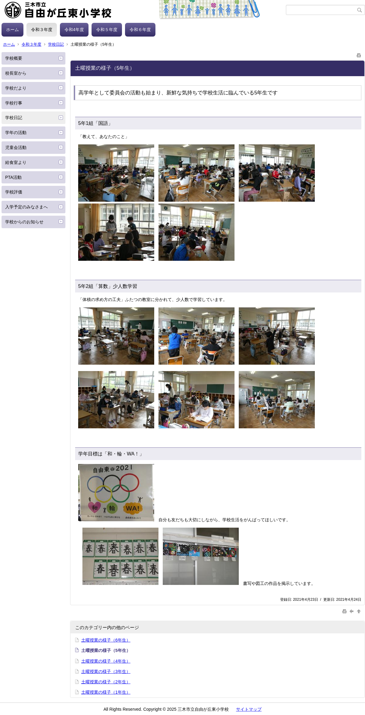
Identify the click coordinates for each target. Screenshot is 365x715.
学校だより (15, 88)
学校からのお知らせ (24, 221)
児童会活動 (15, 147)
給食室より (15, 162)
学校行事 (13, 103)
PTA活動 (13, 177)
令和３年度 (41, 29)
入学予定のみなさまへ (26, 206)
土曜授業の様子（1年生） (105, 692)
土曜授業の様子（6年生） (105, 640)
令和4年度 (74, 29)
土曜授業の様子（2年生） (105, 681)
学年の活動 (15, 132)
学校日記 (56, 44)
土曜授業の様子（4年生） (105, 661)
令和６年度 (140, 29)
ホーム (12, 29)
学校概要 (13, 58)
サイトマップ (249, 709)
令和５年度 (106, 29)
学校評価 (13, 191)
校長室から (15, 73)
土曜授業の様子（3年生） (105, 671)
